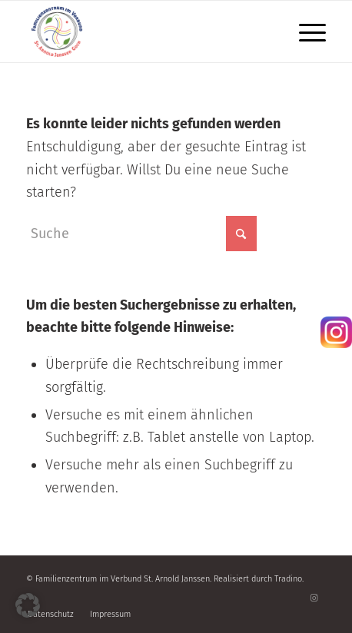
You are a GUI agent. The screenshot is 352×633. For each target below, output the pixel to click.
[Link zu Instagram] (314, 598)
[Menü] (305, 31)
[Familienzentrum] (145, 31)
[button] (27, 605)
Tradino (288, 579)
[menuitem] (305, 31)
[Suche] (141, 233)
